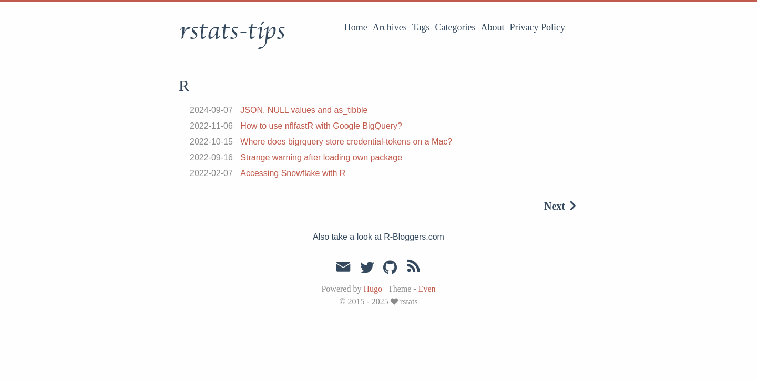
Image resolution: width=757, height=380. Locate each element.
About (493, 27)
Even (427, 288)
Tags (421, 27)
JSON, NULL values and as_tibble (303, 110)
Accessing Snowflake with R (292, 173)
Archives (390, 27)
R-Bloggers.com (414, 236)
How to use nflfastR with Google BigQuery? (321, 125)
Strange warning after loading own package (321, 157)
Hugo (372, 288)
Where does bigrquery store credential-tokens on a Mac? (346, 141)
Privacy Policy (538, 27)
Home (355, 27)
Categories (455, 27)
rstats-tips (232, 31)
